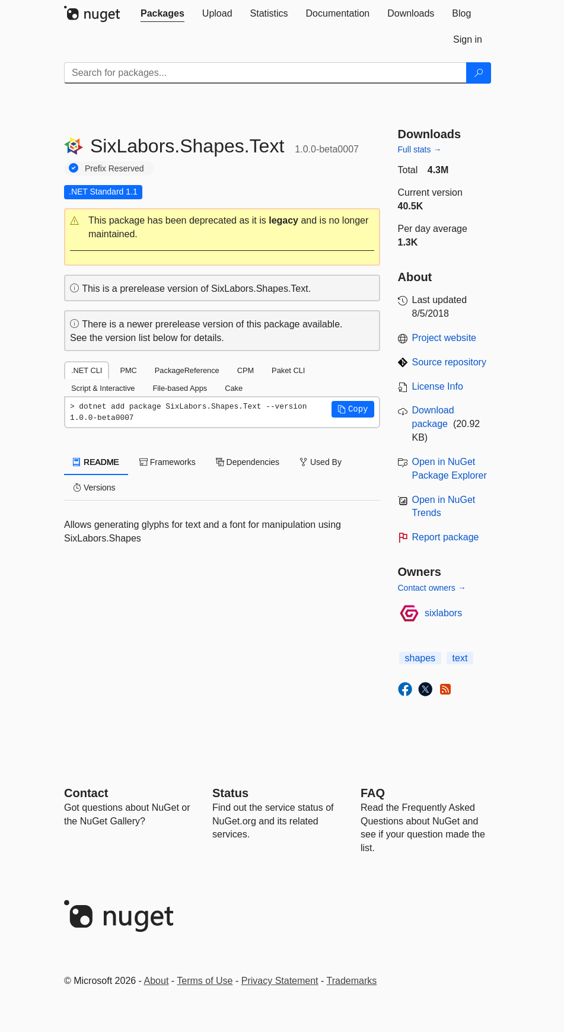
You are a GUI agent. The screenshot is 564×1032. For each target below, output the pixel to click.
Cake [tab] (234, 388)
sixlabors (443, 613)
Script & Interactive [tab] (103, 388)
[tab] (162, 14)
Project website (444, 338)
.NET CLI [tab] (86, 370)
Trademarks (352, 981)
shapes (420, 658)
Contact (86, 793)
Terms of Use (204, 981)
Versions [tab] (94, 487)
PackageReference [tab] (187, 370)
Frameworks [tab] (167, 462)
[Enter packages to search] (265, 73)
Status (230, 793)
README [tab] (96, 462)
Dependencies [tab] (247, 462)
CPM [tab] (245, 370)
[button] (222, 227)
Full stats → (420, 149)
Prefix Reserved (114, 168)
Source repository (449, 362)
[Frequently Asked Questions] (373, 793)
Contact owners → (432, 588)
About (156, 981)
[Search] (478, 73)
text (460, 658)
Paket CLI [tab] (288, 370)
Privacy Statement (279, 981)
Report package (445, 537)
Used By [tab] (320, 462)
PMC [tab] (128, 370)
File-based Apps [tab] (179, 388)
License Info (437, 386)
